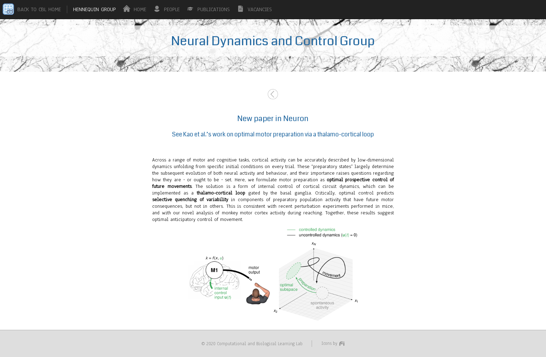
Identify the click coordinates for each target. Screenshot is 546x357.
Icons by (333, 343)
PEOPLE (172, 9)
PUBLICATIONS (213, 9)
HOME (140, 9)
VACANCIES (260, 9)
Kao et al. (194, 134)
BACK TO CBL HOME (39, 9)
